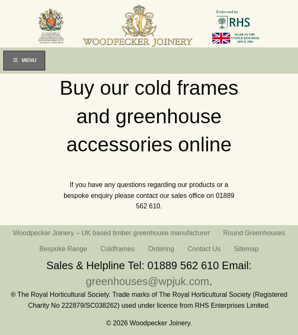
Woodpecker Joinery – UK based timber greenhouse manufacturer (111, 232)
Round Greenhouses (254, 232)
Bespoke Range (63, 248)
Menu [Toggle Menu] (24, 60)
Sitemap (246, 248)
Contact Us (204, 248)
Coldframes (117, 248)
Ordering (161, 248)
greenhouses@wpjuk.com (147, 281)
